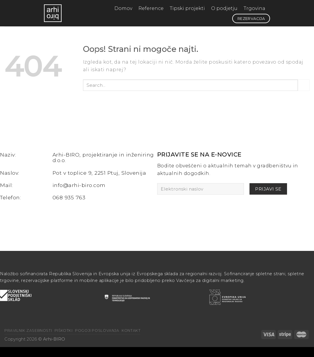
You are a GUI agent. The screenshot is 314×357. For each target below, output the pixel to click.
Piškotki (64, 330)
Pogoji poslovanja (97, 330)
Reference (151, 8)
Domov (123, 8)
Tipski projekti (187, 8)
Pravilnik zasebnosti (28, 330)
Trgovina (254, 8)
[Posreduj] (304, 85)
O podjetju (224, 8)
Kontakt (131, 330)
